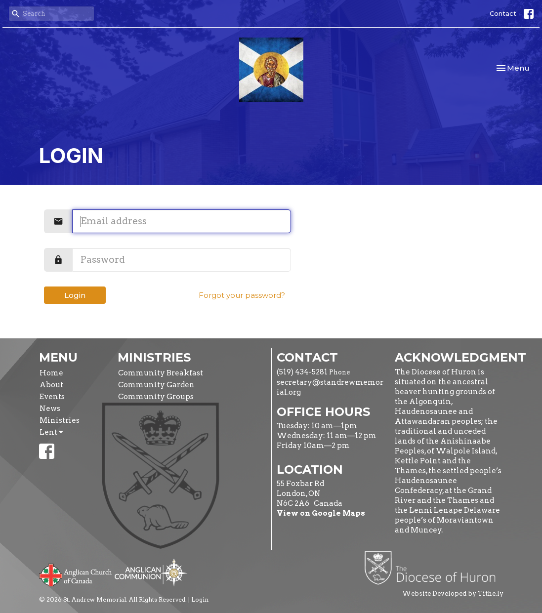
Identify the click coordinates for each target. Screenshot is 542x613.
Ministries (60, 420)
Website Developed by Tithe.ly (452, 593)
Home (51, 372)
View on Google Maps (321, 513)
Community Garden (156, 384)
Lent (51, 432)
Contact (503, 13)
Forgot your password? (242, 295)
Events (52, 396)
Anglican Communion (151, 572)
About (51, 384)
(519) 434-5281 (302, 372)
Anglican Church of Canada (76, 574)
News (50, 408)
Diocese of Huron (433, 567)
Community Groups (156, 396)
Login (74, 295)
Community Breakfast (160, 372)
